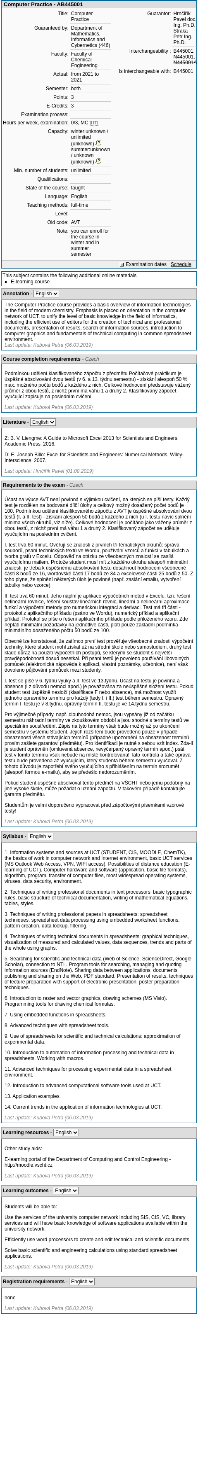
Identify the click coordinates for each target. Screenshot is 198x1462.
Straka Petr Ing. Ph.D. (183, 36)
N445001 (184, 57)
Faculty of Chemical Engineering (84, 59)
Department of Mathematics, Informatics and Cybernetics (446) (90, 36)
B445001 (183, 51)
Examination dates (146, 264)
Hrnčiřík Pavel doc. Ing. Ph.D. (185, 19)
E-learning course (30, 282)
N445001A (185, 62)
